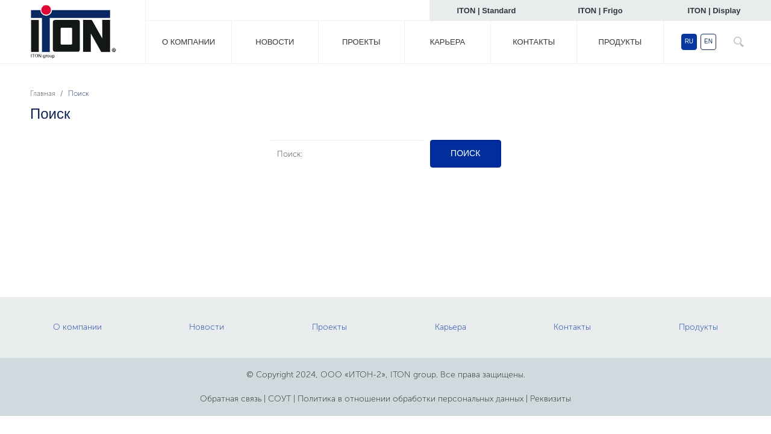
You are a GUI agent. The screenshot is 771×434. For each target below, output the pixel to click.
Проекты (361, 41)
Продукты (620, 41)
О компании (188, 41)
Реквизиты (550, 399)
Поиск (465, 153)
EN (708, 41)
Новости (274, 41)
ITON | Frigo (600, 10)
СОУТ (279, 399)
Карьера (448, 41)
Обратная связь (230, 399)
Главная (42, 93)
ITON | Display (714, 10)
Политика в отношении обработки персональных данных (410, 399)
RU (689, 41)
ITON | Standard (486, 10)
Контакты (534, 41)
